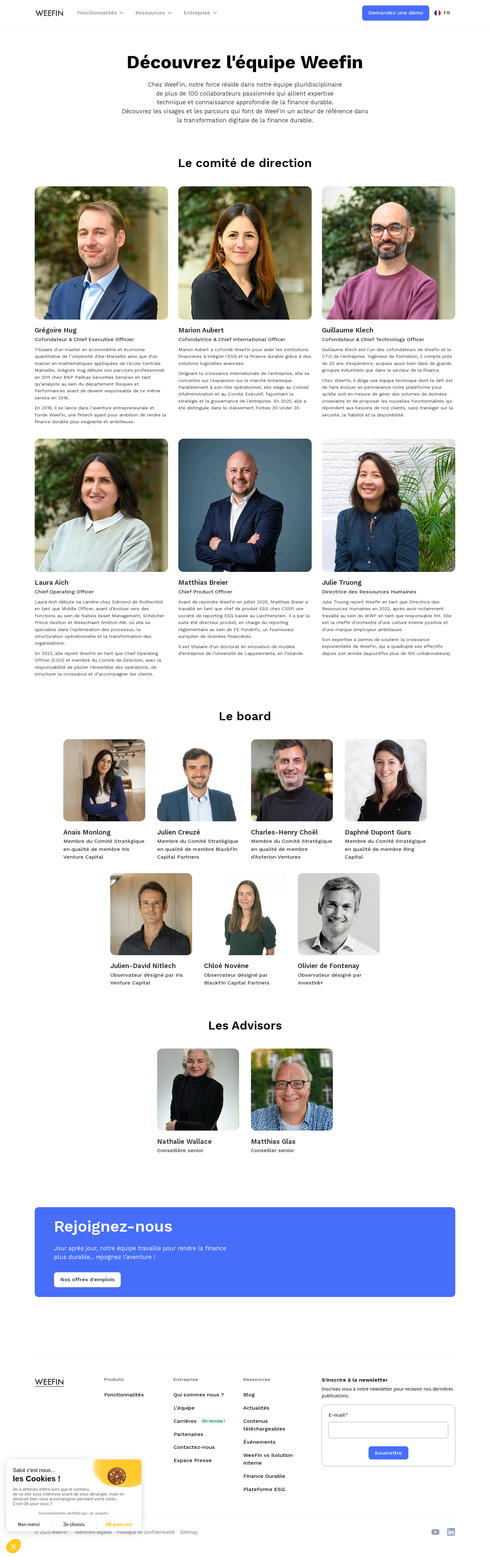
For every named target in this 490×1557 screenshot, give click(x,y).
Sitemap (189, 1532)
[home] (49, 13)
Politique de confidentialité (146, 1532)
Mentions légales (93, 1532)
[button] (101, 13)
